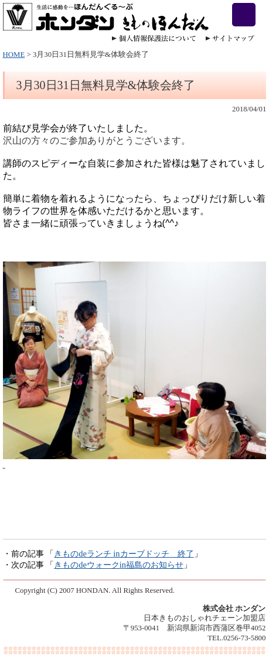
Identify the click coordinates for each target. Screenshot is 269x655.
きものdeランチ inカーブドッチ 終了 (123, 553)
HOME (14, 54)
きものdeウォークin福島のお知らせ (118, 564)
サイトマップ (230, 38)
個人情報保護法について (154, 38)
